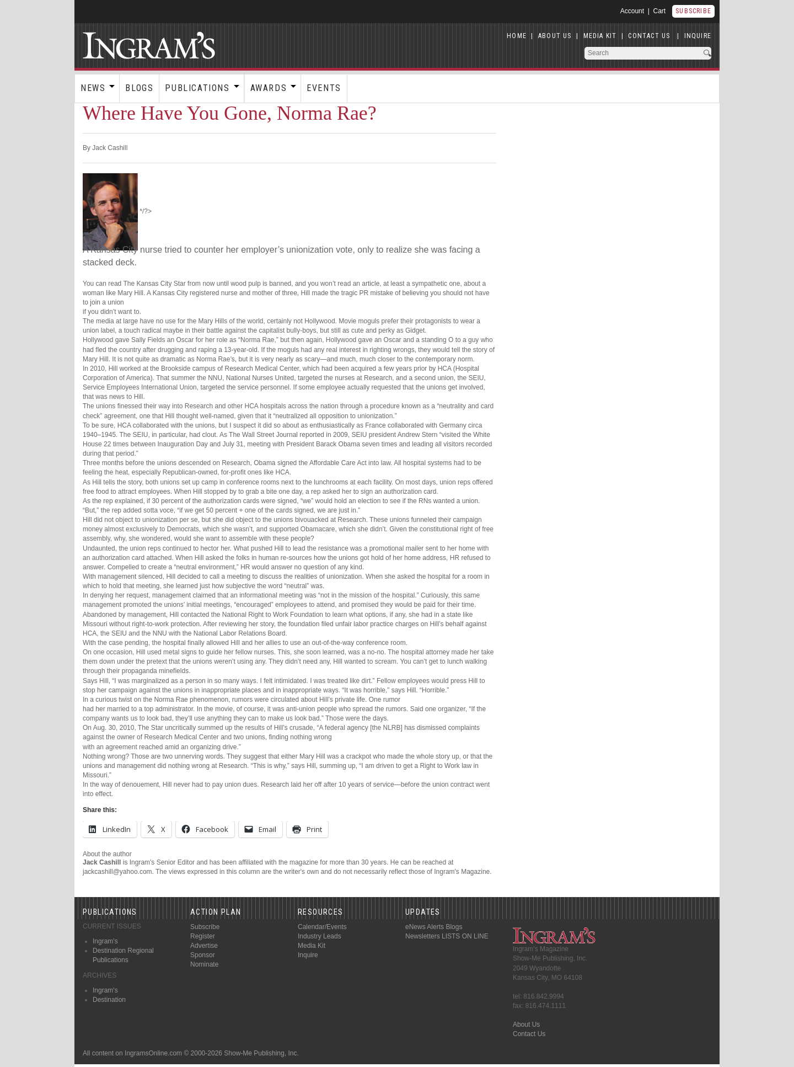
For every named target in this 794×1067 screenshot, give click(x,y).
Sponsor (202, 955)
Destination (109, 1000)
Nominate (204, 964)
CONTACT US (649, 36)
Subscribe (693, 11)
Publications (197, 88)
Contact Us (529, 1034)
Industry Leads (319, 936)
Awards (268, 88)
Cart (659, 11)
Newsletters (422, 936)
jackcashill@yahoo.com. (118, 872)
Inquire (308, 955)
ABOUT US (555, 36)
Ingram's (105, 941)
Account (632, 11)
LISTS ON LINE (465, 936)
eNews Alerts (424, 927)
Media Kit (311, 945)
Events (324, 88)
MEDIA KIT (600, 36)
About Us (526, 1024)
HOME (517, 36)
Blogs (139, 88)
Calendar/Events (322, 927)
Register (202, 936)
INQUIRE (697, 36)
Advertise (204, 945)
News (93, 88)
